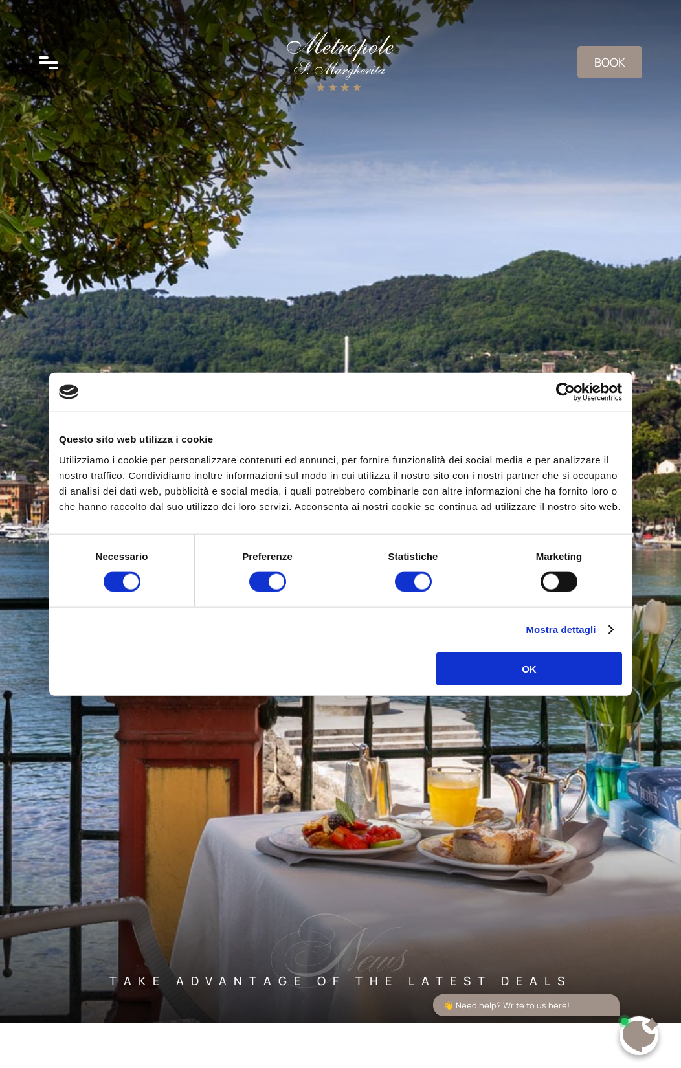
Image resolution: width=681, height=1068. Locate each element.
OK (529, 668)
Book (609, 62)
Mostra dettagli (561, 629)
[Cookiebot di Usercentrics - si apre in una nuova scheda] (565, 392)
